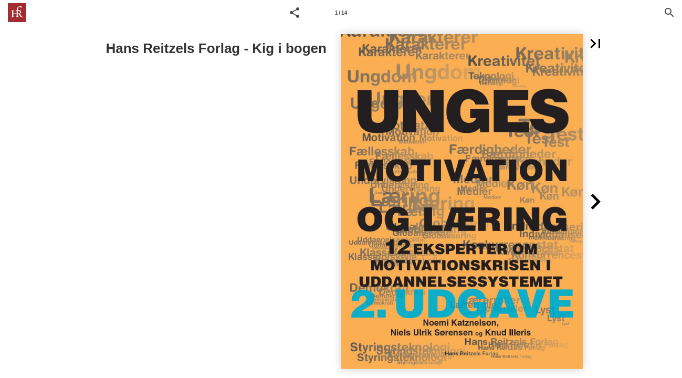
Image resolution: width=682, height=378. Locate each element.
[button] (294, 12)
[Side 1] (341, 12)
